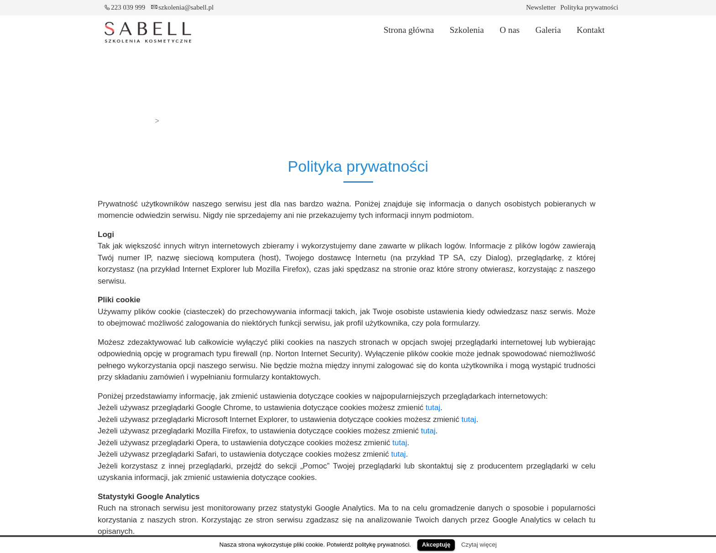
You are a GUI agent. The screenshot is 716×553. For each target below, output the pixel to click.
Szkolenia (467, 30)
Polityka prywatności (589, 7)
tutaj (433, 407)
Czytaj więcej (479, 544)
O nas (510, 30)
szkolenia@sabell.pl (186, 7)
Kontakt (591, 30)
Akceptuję (436, 544)
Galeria (548, 30)
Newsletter (541, 7)
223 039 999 (128, 7)
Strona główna (409, 30)
